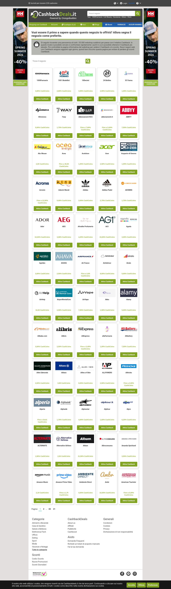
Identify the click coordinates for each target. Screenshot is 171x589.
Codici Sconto (38, 559)
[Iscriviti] (132, 3)
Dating (35, 538)
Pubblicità (72, 529)
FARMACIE (121, 25)
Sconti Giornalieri (39, 565)
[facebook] (122, 573)
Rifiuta (141, 585)
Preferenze (153, 585)
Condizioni (107, 523)
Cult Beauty (107, 17)
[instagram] (134, 573)
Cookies (106, 526)
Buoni (108, 25)
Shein (129, 17)
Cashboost (72, 532)
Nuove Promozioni (40, 562)
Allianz (123, 17)
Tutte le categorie (39, 550)
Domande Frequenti (76, 541)
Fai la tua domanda (76, 547)
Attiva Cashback (42, 99)
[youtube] (128, 573)
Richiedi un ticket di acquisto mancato (84, 544)
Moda (34, 544)
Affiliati (71, 526)
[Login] (123, 3)
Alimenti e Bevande (40, 523)
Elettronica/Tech (39, 532)
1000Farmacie (97, 17)
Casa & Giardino (39, 526)
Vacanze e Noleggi (40, 547)
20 (50, 509)
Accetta (131, 585)
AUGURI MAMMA (135, 25)
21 (54, 509)
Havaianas (117, 17)
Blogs (95, 25)
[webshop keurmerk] (40, 575)
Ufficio (34, 535)
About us (71, 523)
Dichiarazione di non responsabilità (118, 532)
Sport (34, 541)
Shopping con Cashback (38, 25)
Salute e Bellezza (39, 529)
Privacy (106, 529)
